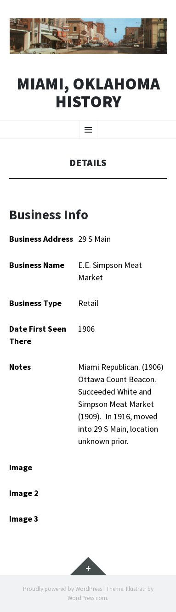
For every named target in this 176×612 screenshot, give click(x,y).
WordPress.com (87, 598)
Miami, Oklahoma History (88, 93)
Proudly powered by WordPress (62, 589)
